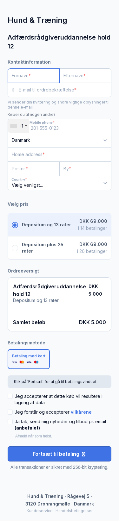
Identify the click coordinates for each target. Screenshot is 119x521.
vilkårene (81, 412)
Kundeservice (40, 510)
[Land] (59, 140)
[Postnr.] (33, 169)
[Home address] (55, 154)
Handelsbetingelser (74, 510)
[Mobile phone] (59, 126)
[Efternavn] (85, 76)
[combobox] (18, 126)
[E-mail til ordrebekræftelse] (65, 90)
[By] (85, 169)
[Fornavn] (33, 76)
